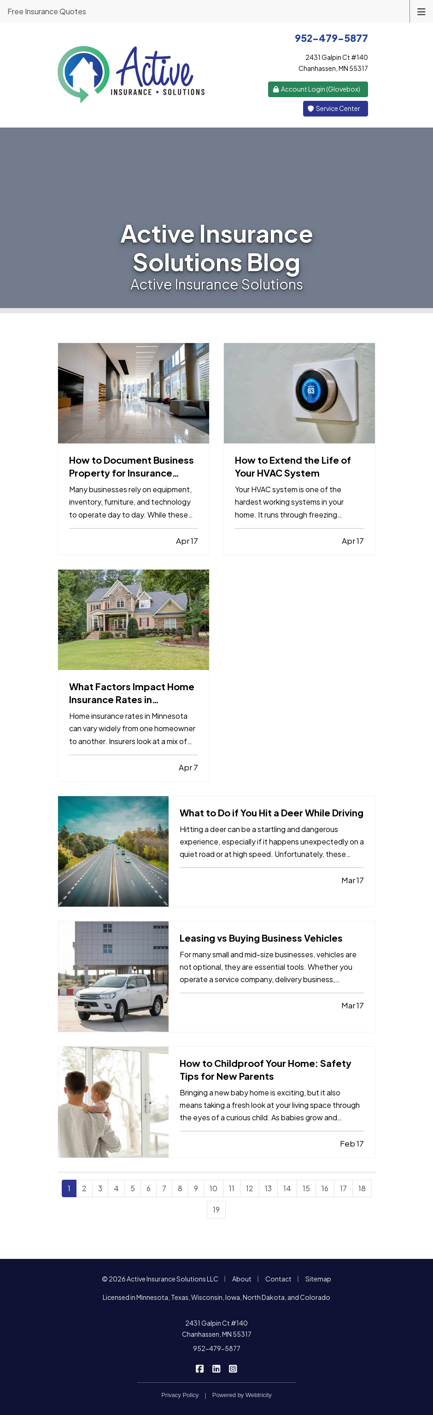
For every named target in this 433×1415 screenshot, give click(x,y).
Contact (278, 1279)
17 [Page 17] (343, 1188)
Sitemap (318, 1279)
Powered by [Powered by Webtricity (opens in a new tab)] (242, 1395)
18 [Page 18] (362, 1188)
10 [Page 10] (213, 1188)
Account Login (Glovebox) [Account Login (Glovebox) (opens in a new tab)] (316, 89)
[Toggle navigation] (421, 11)
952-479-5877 (216, 1348)
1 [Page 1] (69, 1188)
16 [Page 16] (325, 1188)
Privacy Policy (180, 1395)
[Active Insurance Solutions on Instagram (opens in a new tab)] (233, 1368)
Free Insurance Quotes (46, 11)
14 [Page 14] (287, 1188)
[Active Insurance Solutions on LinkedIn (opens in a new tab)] (216, 1368)
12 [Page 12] (249, 1188)
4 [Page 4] (116, 1188)
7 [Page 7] (164, 1188)
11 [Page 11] (231, 1188)
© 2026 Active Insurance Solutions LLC (160, 1279)
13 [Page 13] (268, 1188)
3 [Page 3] (100, 1188)
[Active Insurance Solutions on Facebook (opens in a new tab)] (200, 1368)
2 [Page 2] (84, 1188)
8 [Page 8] (180, 1188)
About (242, 1279)
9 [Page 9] (196, 1188)
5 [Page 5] (132, 1188)
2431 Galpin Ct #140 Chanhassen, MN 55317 (217, 1328)
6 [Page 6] (148, 1188)
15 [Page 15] (306, 1188)
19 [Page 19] (216, 1209)
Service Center (334, 108)
